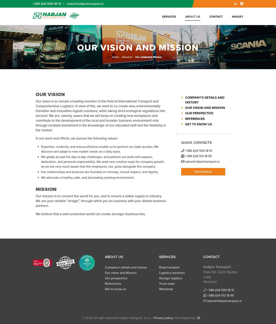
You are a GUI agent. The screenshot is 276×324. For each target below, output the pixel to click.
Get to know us (198, 124)
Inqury (237, 16)
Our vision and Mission (148, 57)
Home (115, 57)
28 (198, 318)
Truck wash (167, 284)
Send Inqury (203, 172)
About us (192, 16)
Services (169, 16)
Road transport (169, 267)
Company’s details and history (126, 267)
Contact (216, 16)
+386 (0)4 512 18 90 (198, 156)
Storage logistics (170, 278)
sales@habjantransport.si (85, 4)
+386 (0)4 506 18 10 (47, 4)
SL (235, 4)
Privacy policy (163, 318)
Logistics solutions (172, 273)
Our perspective (199, 113)
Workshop (166, 289)
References (195, 119)
